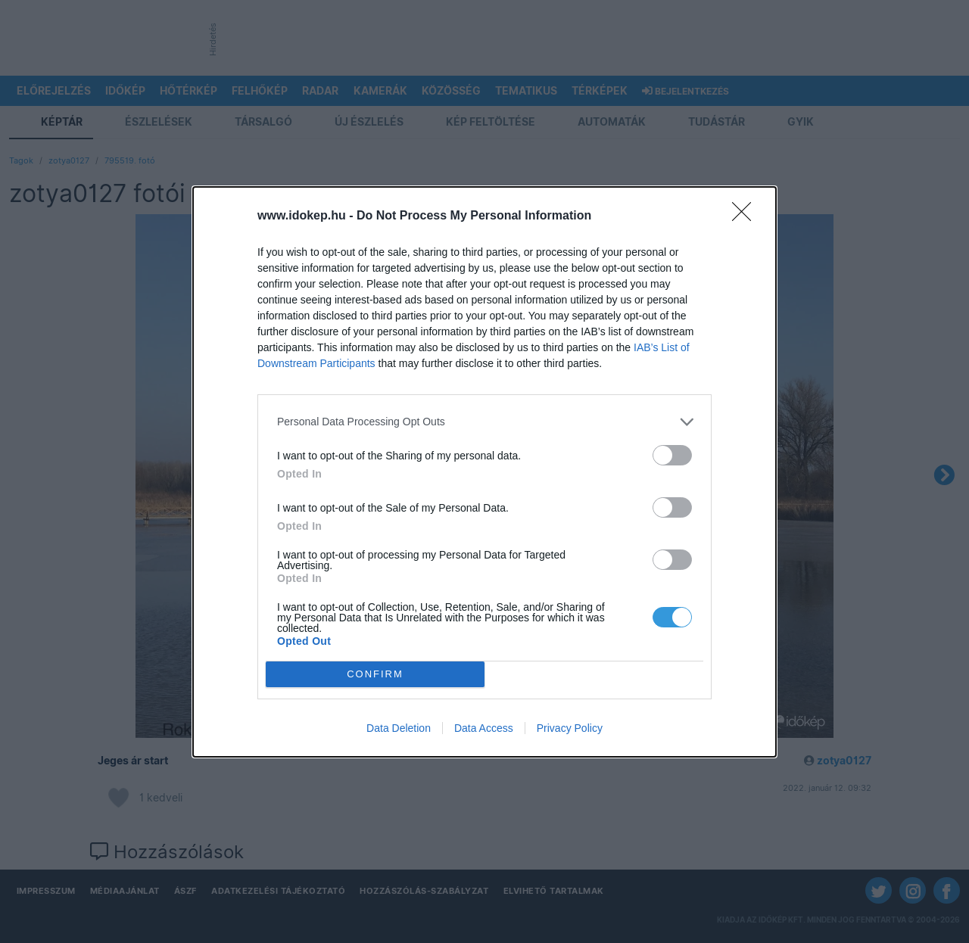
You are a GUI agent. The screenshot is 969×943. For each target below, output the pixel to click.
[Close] (746, 216)
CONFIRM (375, 674)
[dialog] (484, 472)
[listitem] (484, 422)
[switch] (672, 455)
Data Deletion (398, 728)
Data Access (483, 728)
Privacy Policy (570, 728)
